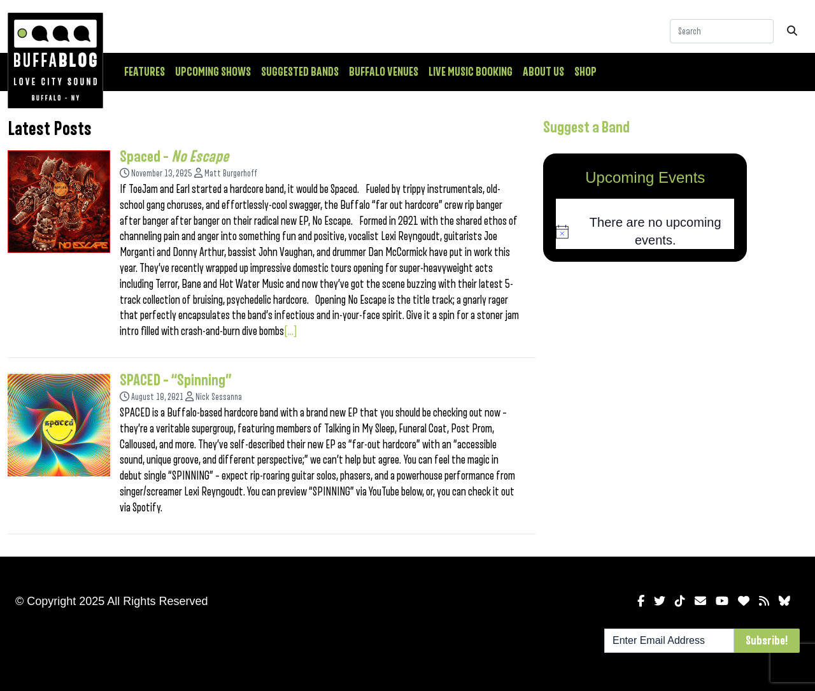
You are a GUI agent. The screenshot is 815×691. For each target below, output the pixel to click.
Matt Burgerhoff (230, 173)
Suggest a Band (586, 127)
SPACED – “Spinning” (176, 380)
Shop (585, 72)
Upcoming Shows (213, 72)
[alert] (645, 231)
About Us (543, 72)
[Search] (722, 31)
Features (144, 72)
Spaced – (174, 156)
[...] (290, 331)
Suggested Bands (300, 72)
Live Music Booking (471, 72)
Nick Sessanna (218, 397)
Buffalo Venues (383, 72)
